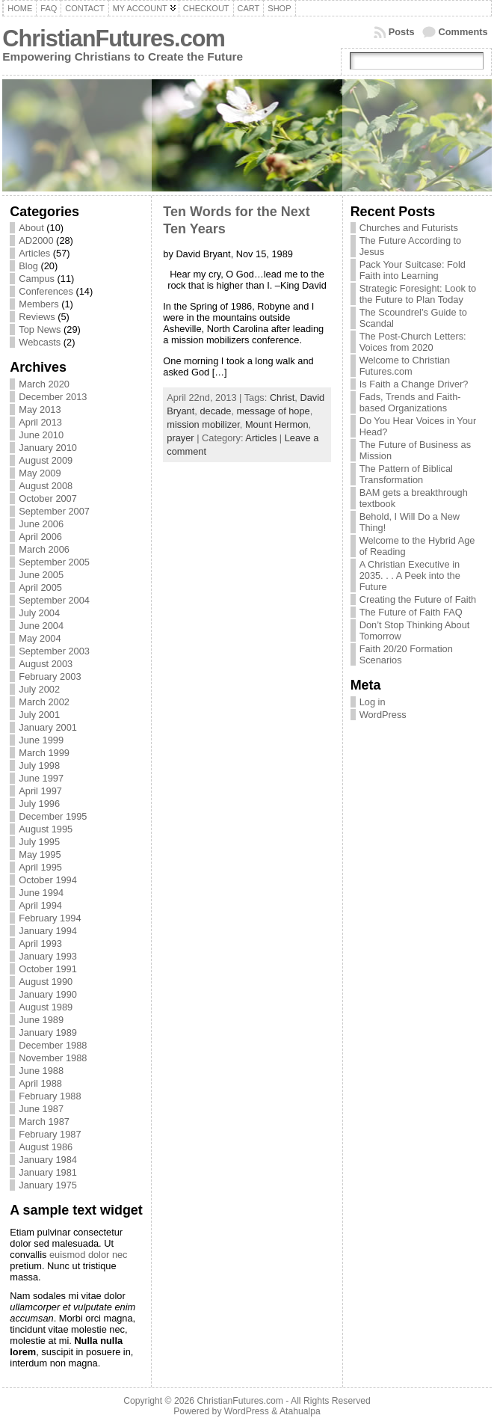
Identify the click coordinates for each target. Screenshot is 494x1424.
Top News (40, 329)
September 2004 (54, 600)
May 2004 (40, 638)
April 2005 (40, 587)
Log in (372, 702)
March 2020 (44, 384)
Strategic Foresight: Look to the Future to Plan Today (418, 294)
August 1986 (45, 1147)
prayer (180, 438)
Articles (34, 253)
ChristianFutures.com (113, 38)
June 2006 (41, 524)
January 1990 (48, 994)
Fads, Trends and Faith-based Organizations (410, 402)
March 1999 (44, 752)
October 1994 (48, 880)
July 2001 (39, 714)
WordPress (383, 714)
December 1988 (53, 1045)
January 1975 (48, 1185)
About (31, 227)
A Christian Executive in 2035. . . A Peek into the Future (409, 575)
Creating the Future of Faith (418, 599)
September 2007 (54, 511)
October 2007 (48, 498)
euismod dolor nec (88, 1254)
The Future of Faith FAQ (411, 612)
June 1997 (41, 778)
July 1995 (39, 841)
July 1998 (39, 765)
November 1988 (53, 1058)
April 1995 (40, 867)
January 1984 (48, 1159)
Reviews (37, 316)
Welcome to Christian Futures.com (404, 366)
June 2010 (41, 435)
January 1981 (48, 1172)
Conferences (46, 291)
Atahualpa (300, 1411)
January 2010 (48, 447)
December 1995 (53, 816)
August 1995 (45, 829)
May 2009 (40, 473)
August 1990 (45, 981)
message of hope (273, 411)
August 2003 (45, 663)
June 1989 (41, 1019)
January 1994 (48, 930)
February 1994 (50, 918)
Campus (37, 278)
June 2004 (41, 625)
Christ (282, 397)
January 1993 (48, 956)
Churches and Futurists (408, 227)
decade (215, 411)
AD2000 (36, 240)
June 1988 (41, 1070)
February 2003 (50, 676)
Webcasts (40, 342)
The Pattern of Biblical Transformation (406, 474)
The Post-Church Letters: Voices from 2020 (412, 342)
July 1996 (39, 803)
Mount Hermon (277, 424)
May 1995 (40, 854)
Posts (402, 31)
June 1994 (41, 892)
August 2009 (45, 460)
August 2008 (45, 485)
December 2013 (53, 396)
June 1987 (41, 1108)
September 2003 (54, 651)
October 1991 (48, 969)
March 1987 (44, 1121)
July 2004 (39, 613)
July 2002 (39, 689)
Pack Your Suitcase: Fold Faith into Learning (412, 270)
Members (38, 304)
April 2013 (40, 422)
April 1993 (40, 943)
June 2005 (41, 574)
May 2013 (40, 409)
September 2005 (54, 562)
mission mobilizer (203, 424)
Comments (463, 31)
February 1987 (50, 1134)
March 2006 (44, 549)
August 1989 (45, 1007)
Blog (28, 265)
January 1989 (48, 1032)
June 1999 (41, 740)
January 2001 (48, 727)
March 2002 (44, 702)
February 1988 (50, 1096)
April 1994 (40, 905)
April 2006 (40, 536)
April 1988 (40, 1083)
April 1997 (40, 791)
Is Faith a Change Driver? (414, 384)
